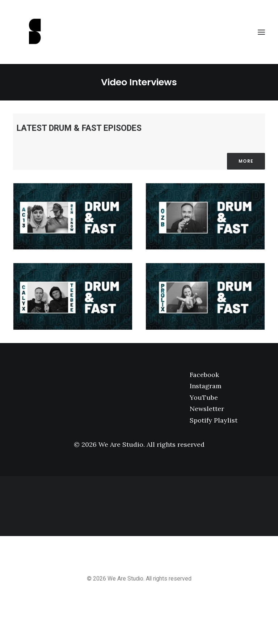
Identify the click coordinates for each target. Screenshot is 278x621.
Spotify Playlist (213, 420)
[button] (261, 32)
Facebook (204, 375)
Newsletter (207, 408)
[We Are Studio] (139, 32)
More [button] (246, 161)
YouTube (204, 397)
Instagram (206, 386)
